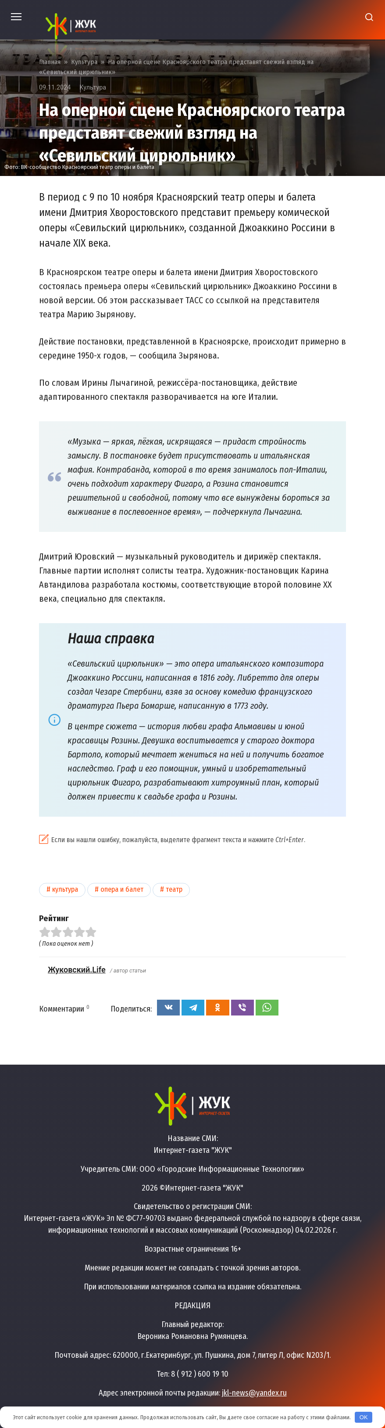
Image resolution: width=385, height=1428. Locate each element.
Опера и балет (121, 889)
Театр (174, 889)
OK (364, 1417)
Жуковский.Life (77, 969)
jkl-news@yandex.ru (254, 1393)
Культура (92, 87)
